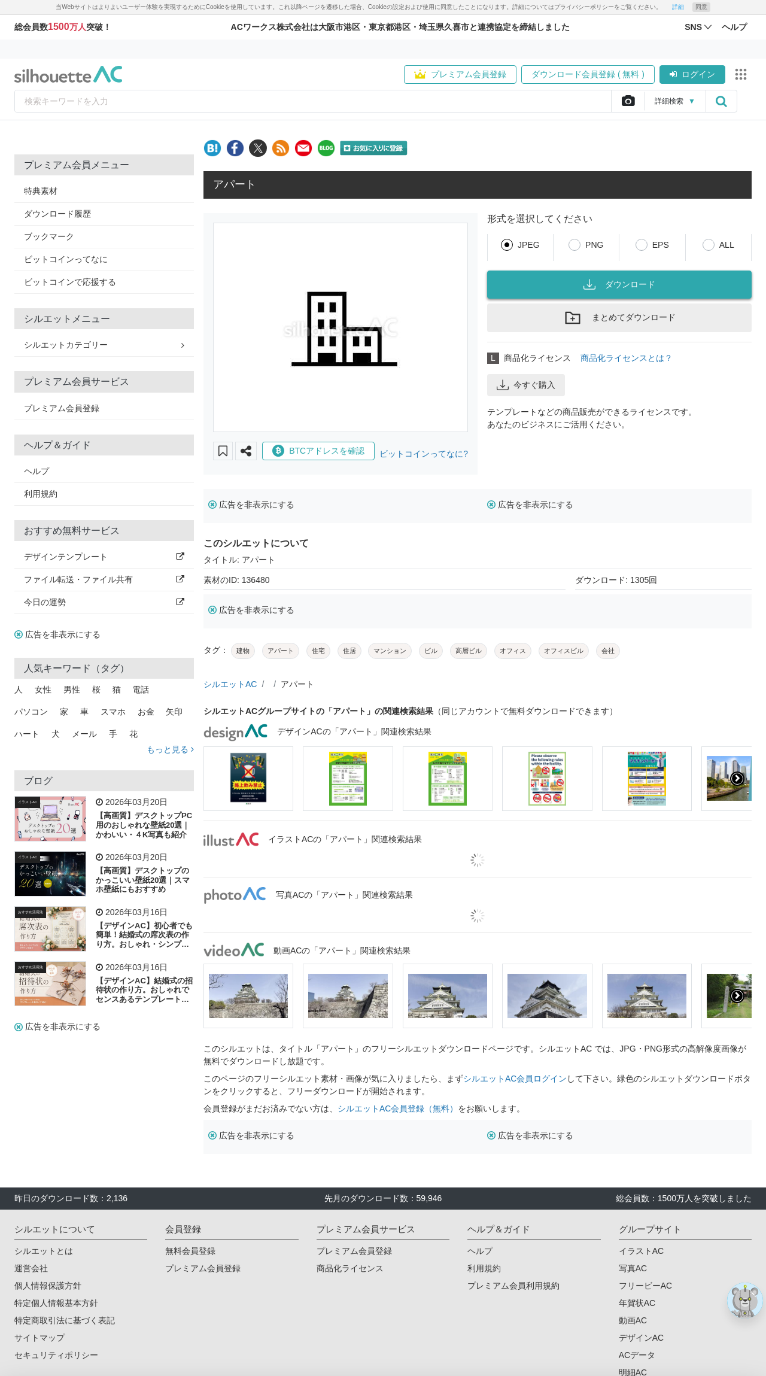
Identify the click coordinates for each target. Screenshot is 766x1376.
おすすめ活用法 (30, 912)
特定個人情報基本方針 (56, 1303)
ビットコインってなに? (423, 453)
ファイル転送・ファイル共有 (104, 579)
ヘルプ (36, 471)
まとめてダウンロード (619, 317)
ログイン (692, 74)
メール (84, 734)
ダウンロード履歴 (57, 213)
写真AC (633, 1268)
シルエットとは (43, 1251)
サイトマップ (39, 1337)
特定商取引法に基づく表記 (64, 1320)
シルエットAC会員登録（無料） (398, 1108)
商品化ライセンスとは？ (626, 358)
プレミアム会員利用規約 (513, 1285)
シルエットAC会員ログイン (515, 1078)
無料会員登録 (190, 1251)
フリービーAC (645, 1285)
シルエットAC (230, 684)
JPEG (529, 245)
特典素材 (40, 191)
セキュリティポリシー (56, 1355)
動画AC (633, 1320)
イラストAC (27, 802)
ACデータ (637, 1355)
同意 (701, 7)
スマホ (113, 711)
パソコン (31, 711)
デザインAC (641, 1337)
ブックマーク (49, 236)
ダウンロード (619, 284)
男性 (71, 689)
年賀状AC (637, 1303)
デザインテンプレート (104, 556)
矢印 (174, 711)
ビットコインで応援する (70, 282)
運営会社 (31, 1268)
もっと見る (170, 749)
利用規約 (40, 494)
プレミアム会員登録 (460, 74)
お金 (146, 711)
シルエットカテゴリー (104, 345)
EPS (660, 245)
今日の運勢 (104, 602)
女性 (43, 689)
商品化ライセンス (350, 1268)
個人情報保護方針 (47, 1285)
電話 (140, 689)
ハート (26, 734)
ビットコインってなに (66, 259)
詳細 (678, 7)
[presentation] (737, 778)
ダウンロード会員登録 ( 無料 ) (588, 74)
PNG (594, 245)
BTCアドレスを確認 (318, 451)
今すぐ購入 (526, 385)
